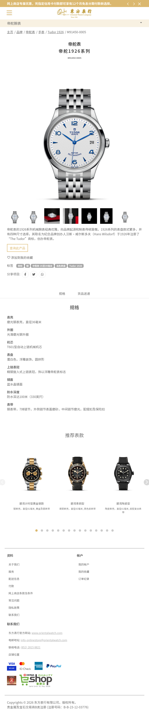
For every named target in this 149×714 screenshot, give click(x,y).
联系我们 (14, 615)
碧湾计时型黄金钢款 (31, 503)
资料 (10, 555)
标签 (10, 265)
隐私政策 (14, 607)
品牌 (19, 32)
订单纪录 (83, 579)
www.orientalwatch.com (47, 633)
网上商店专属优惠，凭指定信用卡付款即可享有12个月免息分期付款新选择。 (60, 3)
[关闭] (139, 3)
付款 (11, 586)
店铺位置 (14, 654)
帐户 (80, 555)
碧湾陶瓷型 (123, 503)
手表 (41, 32)
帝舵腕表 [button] (14, 23)
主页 (10, 32)
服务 (11, 571)
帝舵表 (30, 32)
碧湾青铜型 (77, 503)
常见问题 (14, 600)
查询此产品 (17, 248)
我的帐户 (83, 564)
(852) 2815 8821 (30, 647)
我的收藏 (83, 571)
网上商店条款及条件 (21, 593)
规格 (62, 293)
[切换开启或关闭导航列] (9, 12)
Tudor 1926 (56, 32)
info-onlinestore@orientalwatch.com (44, 640)
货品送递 (84, 293)
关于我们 (14, 564)
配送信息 (14, 579)
